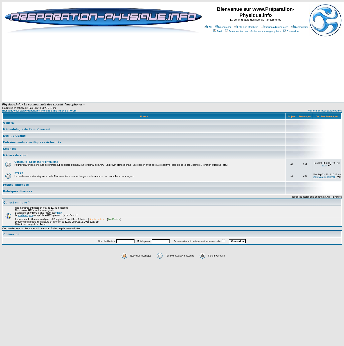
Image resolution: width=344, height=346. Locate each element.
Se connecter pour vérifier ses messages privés (253, 31)
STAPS (18, 173)
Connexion (291, 31)
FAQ (208, 27)
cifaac (58, 213)
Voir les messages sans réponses (325, 110)
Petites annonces (16, 184)
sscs (324, 165)
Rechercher (223, 27)
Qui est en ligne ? (16, 202)
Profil (217, 31)
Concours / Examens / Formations (36, 161)
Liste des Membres (246, 27)
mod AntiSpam (25, 215)
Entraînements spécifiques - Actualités (32, 142)
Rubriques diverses (17, 191)
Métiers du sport (15, 155)
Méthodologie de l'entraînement (26, 129)
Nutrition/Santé (14, 135)
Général (9, 122)
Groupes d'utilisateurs (274, 27)
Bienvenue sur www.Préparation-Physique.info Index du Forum (39, 110)
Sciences (10, 148)
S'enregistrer (299, 27)
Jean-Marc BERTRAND (324, 177)
